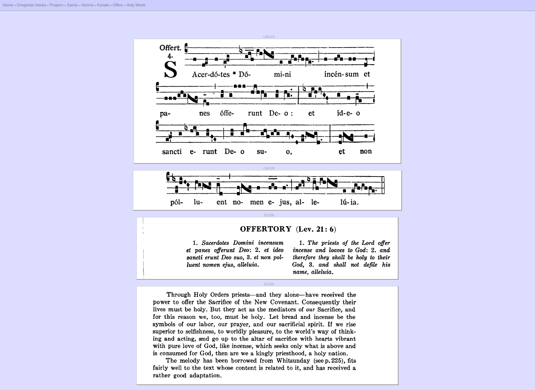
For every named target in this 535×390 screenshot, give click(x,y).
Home (8, 5)
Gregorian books (31, 5)
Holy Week (136, 5)
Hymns (87, 5)
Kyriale (103, 5)
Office (118, 5)
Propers (56, 5)
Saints (72, 5)
